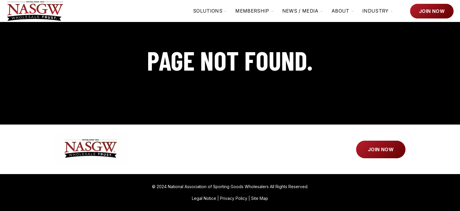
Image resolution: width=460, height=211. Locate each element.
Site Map (259, 198)
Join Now (432, 11)
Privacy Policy (233, 198)
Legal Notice (204, 198)
